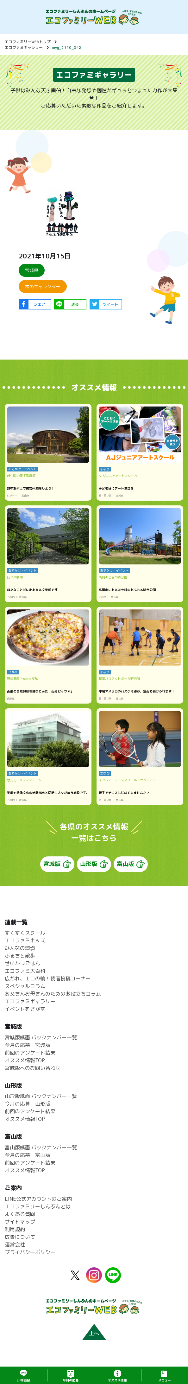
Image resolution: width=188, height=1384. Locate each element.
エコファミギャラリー (24, 47)
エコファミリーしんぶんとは (38, 1212)
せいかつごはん (22, 968)
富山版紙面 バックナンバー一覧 (41, 1153)
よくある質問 (20, 1219)
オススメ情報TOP (25, 1065)
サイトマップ (20, 1227)
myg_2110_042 (66, 47)
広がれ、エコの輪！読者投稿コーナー (48, 984)
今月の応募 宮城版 (27, 1050)
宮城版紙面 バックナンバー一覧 (41, 1043)
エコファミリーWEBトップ (28, 41)
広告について (20, 1242)
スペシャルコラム (25, 991)
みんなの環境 (20, 953)
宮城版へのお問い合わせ (32, 1073)
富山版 (125, 870)
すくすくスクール (25, 938)
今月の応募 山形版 (27, 1109)
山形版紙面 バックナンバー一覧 (41, 1101)
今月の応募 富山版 (27, 1160)
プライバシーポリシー (30, 1257)
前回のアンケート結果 (30, 1058)
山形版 (88, 870)
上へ (94, 1339)
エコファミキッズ (25, 946)
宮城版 (51, 870)
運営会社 (15, 1250)
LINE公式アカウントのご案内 (38, 1204)
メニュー (164, 1380)
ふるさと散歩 (20, 961)
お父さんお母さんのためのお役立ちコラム (53, 999)
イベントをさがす (25, 1014)
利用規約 (15, 1234)
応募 (70, 1380)
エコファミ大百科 (25, 976)
